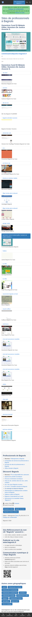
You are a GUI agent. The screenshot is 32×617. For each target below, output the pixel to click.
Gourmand (22, 614)
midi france (5, 324)
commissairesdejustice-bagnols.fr (14, 54)
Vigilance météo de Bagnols (12, 494)
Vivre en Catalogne (7, 604)
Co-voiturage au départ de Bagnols (14, 488)
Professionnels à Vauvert (16, 598)
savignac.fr (5, 598)
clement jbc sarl (7, 133)
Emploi (16, 614)
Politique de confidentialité (16, 9)
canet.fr (4, 587)
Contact (29, 614)
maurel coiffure (7, 309)
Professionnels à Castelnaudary (10, 590)
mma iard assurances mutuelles (11, 339)
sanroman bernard (7, 414)
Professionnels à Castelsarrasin (10, 592)
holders (5, 251)
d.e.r (4, 148)
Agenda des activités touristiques (13, 476)
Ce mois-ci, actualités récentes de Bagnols (16, 486)
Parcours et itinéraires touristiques (14, 478)
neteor (4, 384)
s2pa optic (5, 399)
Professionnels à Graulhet (9, 595)
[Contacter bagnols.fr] (29, 2)
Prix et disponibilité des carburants (20, 474)
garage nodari (6, 223)
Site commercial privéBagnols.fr (19, 2)
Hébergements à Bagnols (17, 458)
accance (5, 87)
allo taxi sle (6, 103)
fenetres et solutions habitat (10, 178)
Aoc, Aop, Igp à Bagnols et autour (13, 484)
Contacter (16, 503)
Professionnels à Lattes (22, 595)
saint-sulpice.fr (6, 601)
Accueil (3, 614)
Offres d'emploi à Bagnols (11, 468)
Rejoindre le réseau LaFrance (11, 511)
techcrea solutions (7, 429)
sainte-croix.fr (15, 601)
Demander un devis (8, 509)
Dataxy (17, 515)
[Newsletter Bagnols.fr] (26, 2)
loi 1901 (5, 263)
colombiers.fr (23, 592)
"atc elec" (5, 72)
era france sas (6, 163)
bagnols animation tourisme (10, 118)
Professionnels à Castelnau (15, 587)
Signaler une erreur (20, 509)
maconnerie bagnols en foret (10, 294)
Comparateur (9, 614)
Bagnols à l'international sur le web (14, 496)
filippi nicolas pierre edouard (10, 193)
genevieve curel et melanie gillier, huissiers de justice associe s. (15, 236)
